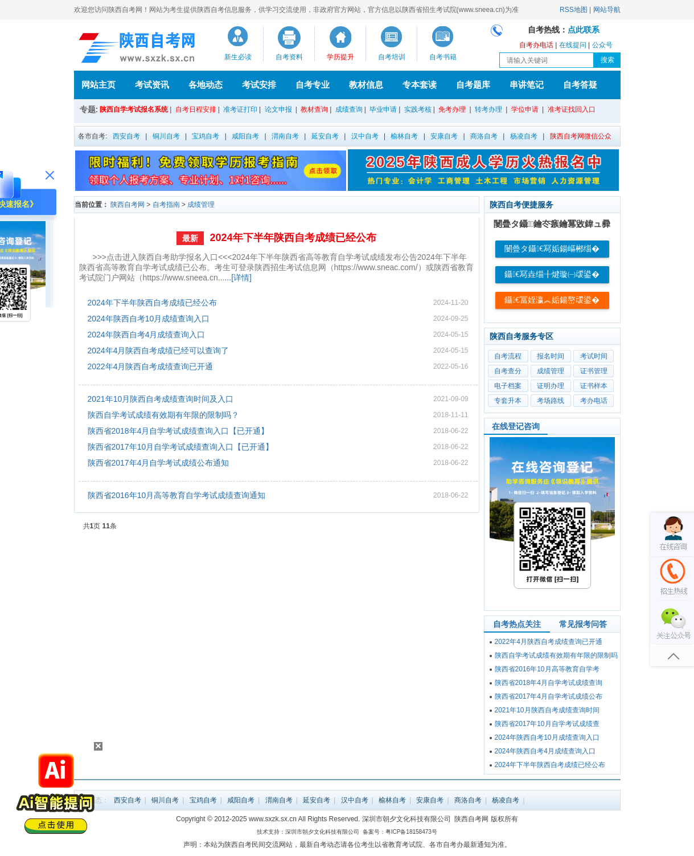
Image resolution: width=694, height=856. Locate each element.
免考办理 (452, 109)
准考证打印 (240, 109)
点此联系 (583, 30)
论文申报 (278, 109)
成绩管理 (201, 205)
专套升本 (507, 401)
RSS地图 (574, 10)
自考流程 (507, 356)
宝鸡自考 (205, 136)
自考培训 (391, 57)
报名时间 (550, 356)
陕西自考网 (127, 205)
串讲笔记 (527, 84)
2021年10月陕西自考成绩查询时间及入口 (161, 398)
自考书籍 (443, 57)
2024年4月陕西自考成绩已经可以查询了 (158, 350)
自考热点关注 (517, 624)
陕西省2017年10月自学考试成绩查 (547, 724)
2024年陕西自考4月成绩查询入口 (147, 334)
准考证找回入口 (572, 109)
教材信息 (366, 84)
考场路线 (550, 401)
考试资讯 (152, 84)
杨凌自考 (523, 136)
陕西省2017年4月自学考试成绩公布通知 (158, 462)
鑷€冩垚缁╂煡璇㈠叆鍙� (551, 274)
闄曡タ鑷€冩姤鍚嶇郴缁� (551, 248)
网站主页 (98, 84)
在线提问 (572, 45)
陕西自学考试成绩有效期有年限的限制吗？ (163, 414)
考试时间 (593, 356)
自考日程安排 (195, 109)
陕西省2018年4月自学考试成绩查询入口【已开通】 (178, 430)
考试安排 (259, 84)
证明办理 (550, 386)
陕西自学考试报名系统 (134, 109)
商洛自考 (484, 136)
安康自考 (444, 136)
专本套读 (420, 84)
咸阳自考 (245, 136)
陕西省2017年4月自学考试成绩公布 (548, 696)
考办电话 (593, 401)
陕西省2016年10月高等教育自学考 (547, 669)
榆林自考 (404, 136)
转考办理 (488, 109)
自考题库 (473, 84)
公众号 (602, 45)
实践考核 (418, 109)
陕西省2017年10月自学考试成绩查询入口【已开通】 (181, 446)
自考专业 (312, 84)
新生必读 (238, 57)
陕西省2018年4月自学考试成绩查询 (548, 683)
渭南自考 (285, 136)
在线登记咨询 (516, 426)
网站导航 (607, 10)
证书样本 (593, 386)
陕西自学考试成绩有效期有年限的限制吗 (556, 655)
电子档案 (507, 386)
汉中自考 (365, 136)
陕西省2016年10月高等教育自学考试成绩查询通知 (177, 495)
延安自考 (325, 136)
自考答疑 (580, 84)
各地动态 (205, 84)
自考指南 (166, 205)
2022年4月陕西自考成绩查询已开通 (150, 366)
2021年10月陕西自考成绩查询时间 (547, 710)
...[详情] (237, 277)
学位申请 (525, 109)
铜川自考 (166, 136)
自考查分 (507, 371)
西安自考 (126, 136)
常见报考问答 (583, 624)
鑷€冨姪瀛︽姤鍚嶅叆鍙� (551, 300)
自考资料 (289, 57)
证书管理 (593, 371)
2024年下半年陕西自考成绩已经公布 (293, 237)
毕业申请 (383, 109)
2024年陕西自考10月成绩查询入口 (149, 318)
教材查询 (314, 109)
